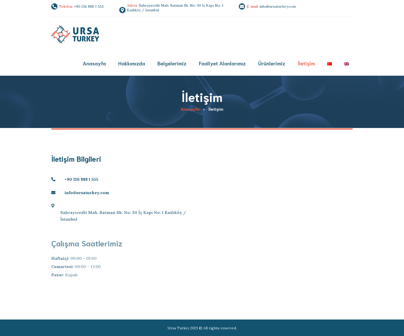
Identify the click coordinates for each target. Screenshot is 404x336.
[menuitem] (329, 63)
